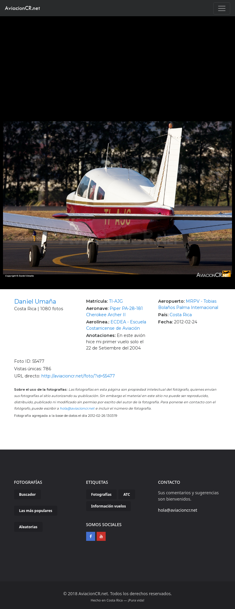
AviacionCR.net (22, 8)
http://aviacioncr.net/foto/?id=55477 (78, 376)
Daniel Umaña (35, 301)
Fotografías (101, 494)
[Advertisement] (117, 61)
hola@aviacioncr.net (77, 408)
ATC (126, 494)
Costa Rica (181, 314)
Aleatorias (28, 526)
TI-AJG (116, 301)
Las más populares (36, 510)
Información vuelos (108, 506)
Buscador (27, 494)
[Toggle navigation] (221, 8)
